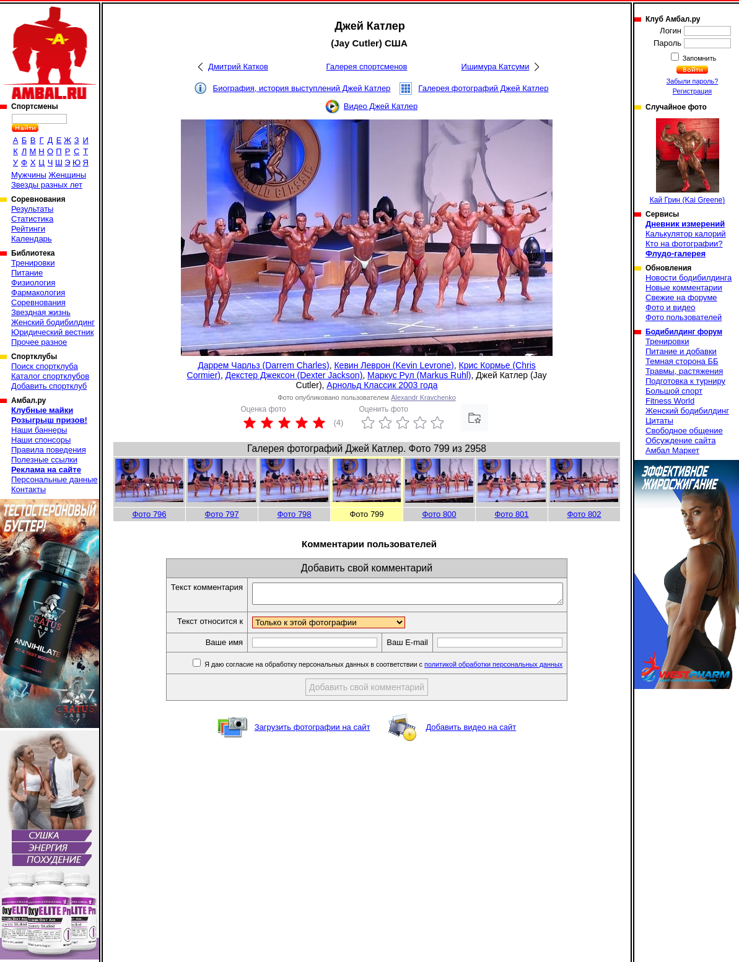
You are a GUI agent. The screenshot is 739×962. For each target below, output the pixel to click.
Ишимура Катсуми (495, 66)
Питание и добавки (681, 351)
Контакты (28, 489)
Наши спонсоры (41, 439)
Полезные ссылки (44, 459)
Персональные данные (54, 479)
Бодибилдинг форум (683, 331)
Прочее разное (39, 342)
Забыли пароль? (693, 81)
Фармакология (38, 292)
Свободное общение (684, 430)
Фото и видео (670, 307)
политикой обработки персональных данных (512, 668)
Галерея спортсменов (367, 66)
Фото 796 (149, 514)
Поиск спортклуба (44, 366)
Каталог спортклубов (50, 376)
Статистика (32, 218)
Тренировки (33, 262)
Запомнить (699, 58)
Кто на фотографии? (684, 243)
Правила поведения (48, 449)
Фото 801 (511, 514)
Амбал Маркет (672, 450)
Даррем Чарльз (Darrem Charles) (263, 365)
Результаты (32, 209)
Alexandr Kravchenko (423, 397)
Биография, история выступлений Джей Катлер (302, 88)
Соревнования (38, 302)
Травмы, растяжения (684, 371)
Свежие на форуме (681, 297)
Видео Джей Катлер (381, 106)
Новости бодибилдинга (688, 277)
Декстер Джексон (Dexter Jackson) (294, 375)
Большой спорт (673, 391)
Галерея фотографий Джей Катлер (483, 88)
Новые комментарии (683, 287)
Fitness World (669, 400)
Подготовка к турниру (685, 381)
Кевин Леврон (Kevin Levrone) (393, 365)
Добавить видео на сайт (471, 730)
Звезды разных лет (46, 184)
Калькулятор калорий (685, 233)
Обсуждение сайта (680, 440)
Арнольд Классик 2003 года (381, 385)
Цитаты (659, 420)
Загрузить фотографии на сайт (312, 730)
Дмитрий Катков (238, 66)
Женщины (67, 175)
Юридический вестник (52, 332)
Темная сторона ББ (682, 361)
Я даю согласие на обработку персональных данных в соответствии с (401, 668)
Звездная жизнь (41, 312)
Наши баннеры (39, 430)
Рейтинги (28, 228)
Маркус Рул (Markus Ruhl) (419, 375)
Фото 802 (584, 514)
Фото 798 (294, 514)
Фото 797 (221, 514)
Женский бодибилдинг (53, 322)
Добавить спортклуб (49, 386)
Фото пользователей (683, 317)
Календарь (31, 238)
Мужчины (28, 175)
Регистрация (692, 91)
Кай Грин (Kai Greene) (687, 161)
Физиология (33, 282)
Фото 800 (439, 514)
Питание (27, 272)
